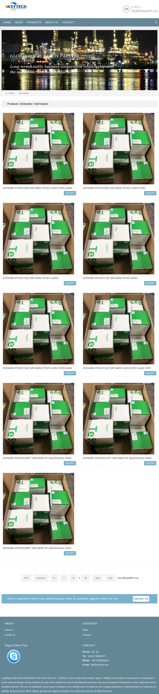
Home (11, 93)
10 (85, 578)
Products (34, 22)
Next (97, 578)
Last (110, 578)
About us (51, 22)
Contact (69, 22)
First (26, 578)
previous (41, 578)
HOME (7, 22)
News (19, 22)
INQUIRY (70, 193)
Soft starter (24, 93)
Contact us (10, 635)
